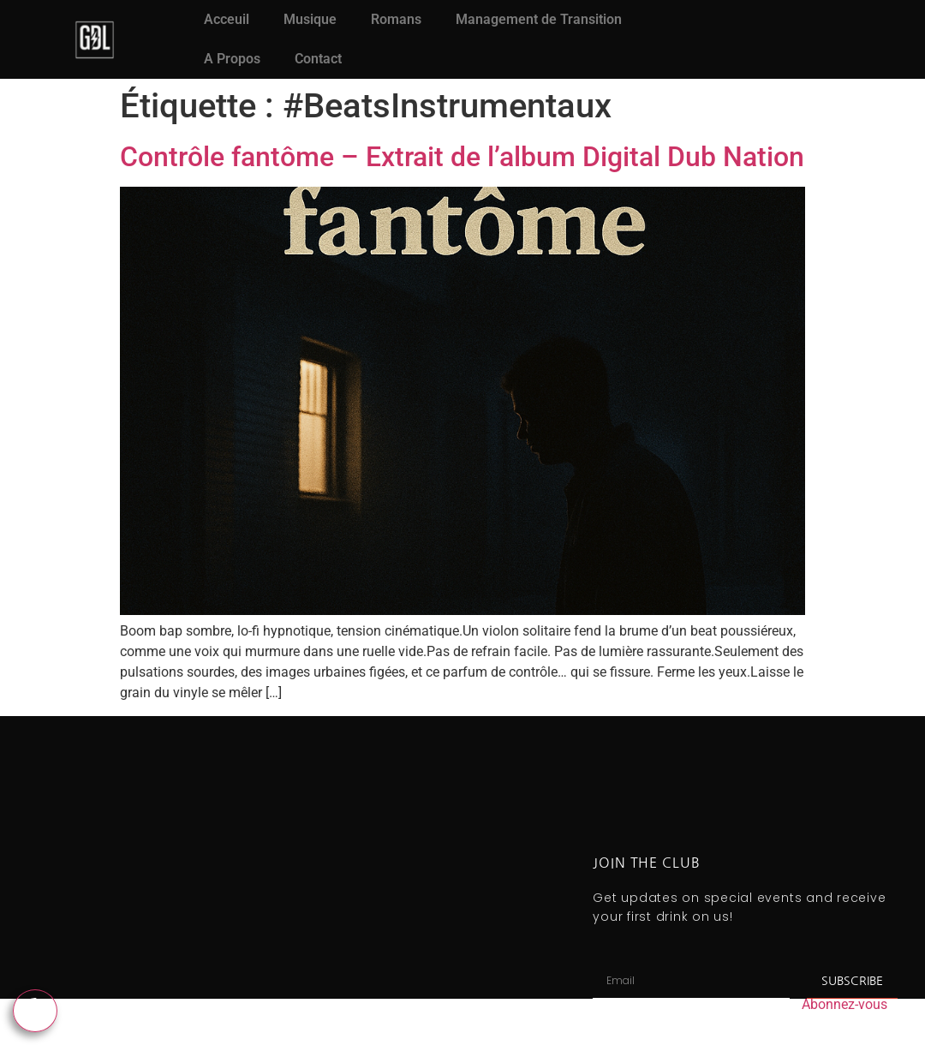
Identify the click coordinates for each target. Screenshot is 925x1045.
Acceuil (226, 19)
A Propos (232, 59)
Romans (396, 19)
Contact (318, 59)
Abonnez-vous (844, 1004)
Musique (310, 19)
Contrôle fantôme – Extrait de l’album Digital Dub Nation (462, 156)
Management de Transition (539, 19)
